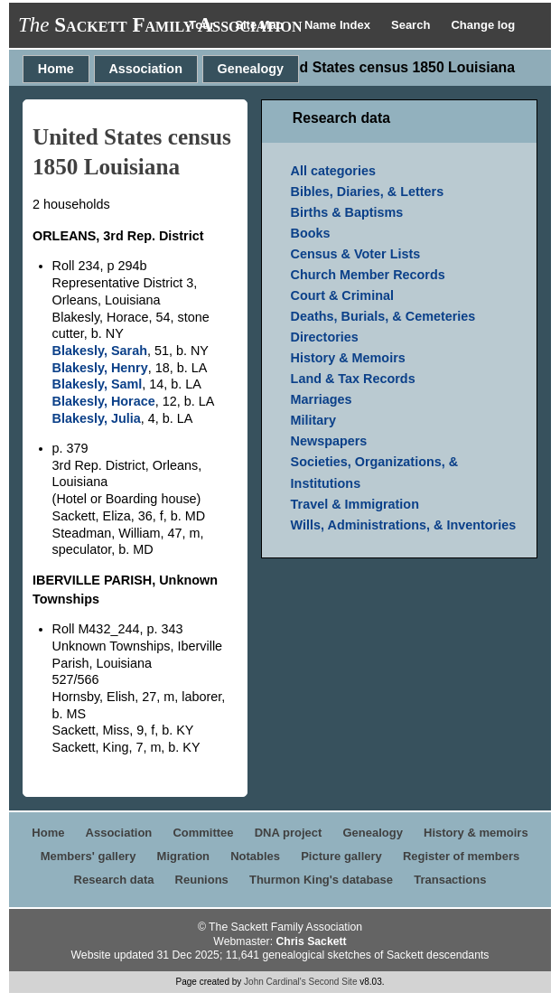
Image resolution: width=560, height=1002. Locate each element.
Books (311, 233)
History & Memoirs (348, 358)
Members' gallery (88, 856)
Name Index (339, 25)
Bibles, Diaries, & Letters (367, 191)
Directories (325, 337)
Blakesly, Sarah (99, 350)
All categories (333, 171)
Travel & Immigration (355, 504)
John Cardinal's (275, 982)
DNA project (288, 832)
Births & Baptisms (347, 212)
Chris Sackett (310, 941)
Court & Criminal (342, 295)
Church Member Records (368, 274)
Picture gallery (341, 856)
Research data (114, 879)
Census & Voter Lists (356, 254)
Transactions (450, 879)
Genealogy (251, 68)
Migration (183, 856)
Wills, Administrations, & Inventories (404, 525)
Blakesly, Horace (103, 401)
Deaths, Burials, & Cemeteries (383, 316)
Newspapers (329, 441)
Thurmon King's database (321, 879)
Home (56, 68)
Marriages (321, 399)
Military (313, 420)
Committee (203, 832)
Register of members (461, 856)
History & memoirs (476, 832)
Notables (255, 856)
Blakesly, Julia (96, 418)
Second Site (333, 982)
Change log (483, 25)
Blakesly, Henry (100, 368)
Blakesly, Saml (97, 384)
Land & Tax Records (353, 378)
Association (145, 68)
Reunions (202, 879)
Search (412, 25)
